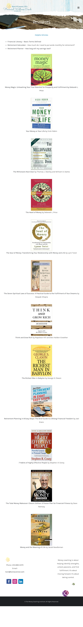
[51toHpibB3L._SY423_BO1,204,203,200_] (41, 430)
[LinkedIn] (20, 581)
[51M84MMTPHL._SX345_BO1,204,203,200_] (41, 515)
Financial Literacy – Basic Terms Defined (24, 41)
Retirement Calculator (17, 45)
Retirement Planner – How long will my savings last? (29, 48)
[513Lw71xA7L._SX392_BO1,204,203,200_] (41, 471)
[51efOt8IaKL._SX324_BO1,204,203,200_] (41, 99)
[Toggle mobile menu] (78, 7)
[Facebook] (8, 581)
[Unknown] (41, 139)
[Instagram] (14, 581)
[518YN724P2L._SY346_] (41, 55)
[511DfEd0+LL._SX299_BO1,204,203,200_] (41, 346)
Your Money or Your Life (35, 131)
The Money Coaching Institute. (35, 601)
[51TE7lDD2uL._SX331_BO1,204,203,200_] (41, 386)
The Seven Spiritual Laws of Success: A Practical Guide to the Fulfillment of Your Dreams (40, 293)
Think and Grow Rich (23, 337)
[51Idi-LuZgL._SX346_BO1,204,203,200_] (41, 261)
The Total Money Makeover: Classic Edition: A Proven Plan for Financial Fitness (38, 503)
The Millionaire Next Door (23, 172)
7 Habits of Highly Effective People (33, 463)
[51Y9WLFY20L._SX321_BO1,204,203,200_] (41, 180)
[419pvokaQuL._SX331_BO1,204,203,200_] (41, 305)
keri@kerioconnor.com (14, 572)
